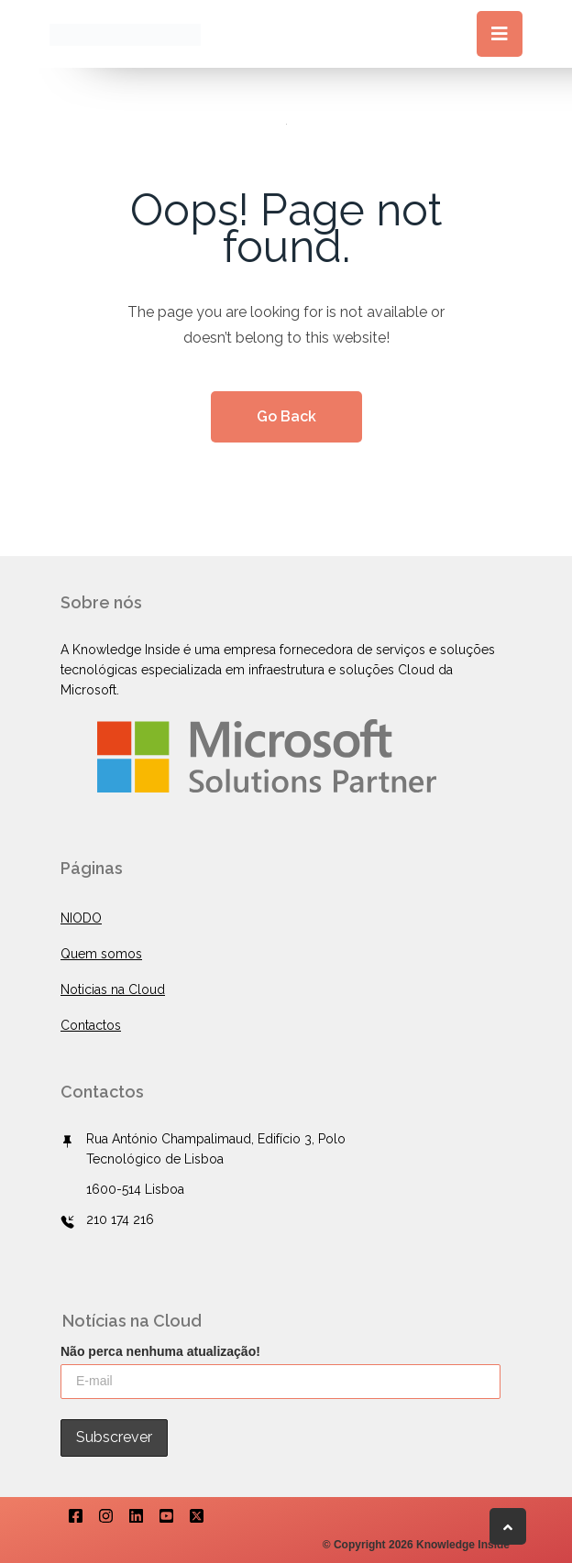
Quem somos (101, 953)
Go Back (286, 416)
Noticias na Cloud (112, 989)
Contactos (90, 1025)
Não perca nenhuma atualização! (160, 1351)
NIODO (81, 918)
